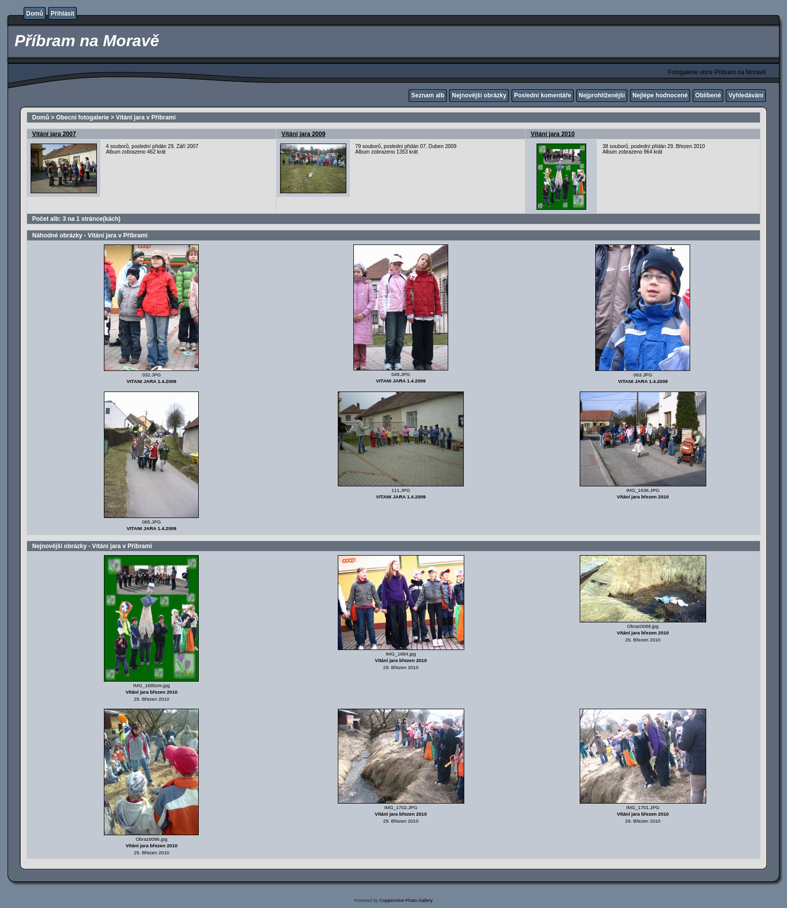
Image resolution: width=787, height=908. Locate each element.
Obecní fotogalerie (82, 117)
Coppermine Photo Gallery (406, 900)
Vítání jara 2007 (54, 134)
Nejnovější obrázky (479, 95)
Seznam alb (427, 95)
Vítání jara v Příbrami (146, 117)
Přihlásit (62, 13)
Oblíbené (708, 95)
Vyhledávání (745, 95)
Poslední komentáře (542, 95)
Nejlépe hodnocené (660, 95)
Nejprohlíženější (602, 95)
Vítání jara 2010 (552, 134)
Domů (34, 13)
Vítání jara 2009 (303, 134)
